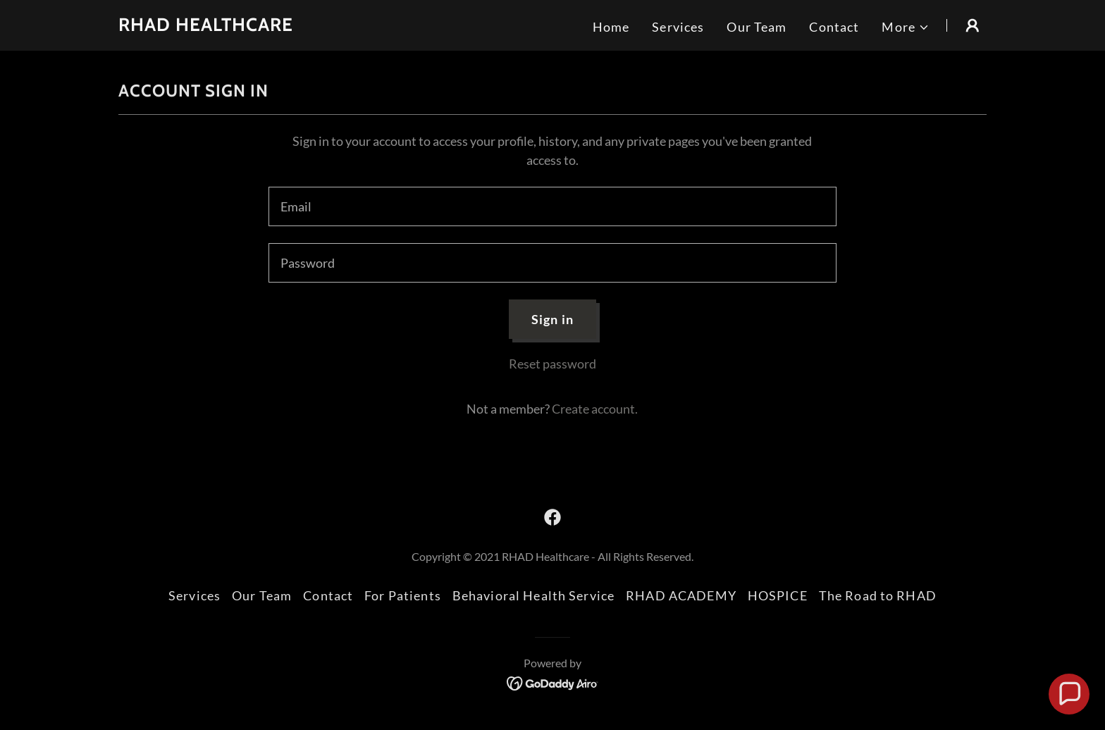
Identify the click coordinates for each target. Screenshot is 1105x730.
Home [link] (611, 27)
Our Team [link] (756, 27)
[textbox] (552, 206)
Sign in (552, 319)
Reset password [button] (552, 363)
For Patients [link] (402, 595)
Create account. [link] (595, 408)
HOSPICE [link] (778, 595)
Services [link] (678, 27)
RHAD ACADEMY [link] (681, 595)
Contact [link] (834, 27)
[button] (906, 27)
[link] (205, 26)
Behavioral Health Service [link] (533, 595)
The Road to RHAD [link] (878, 595)
